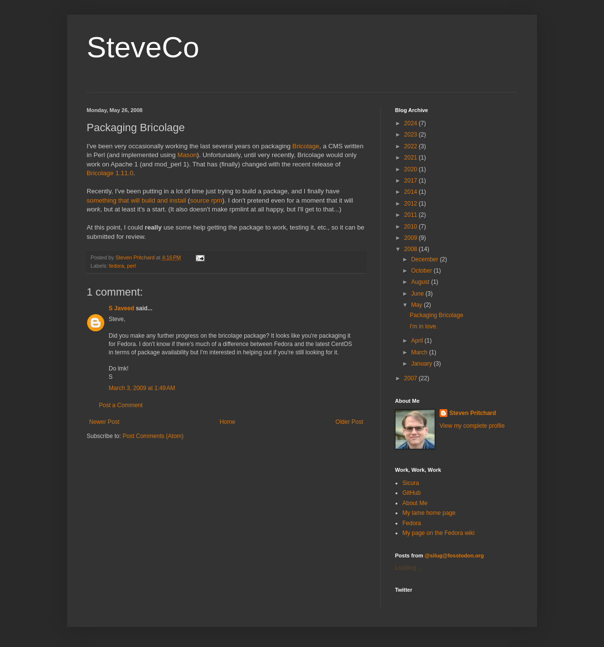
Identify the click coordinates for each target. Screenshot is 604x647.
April (417, 340)
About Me (414, 503)
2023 (411, 134)
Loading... (408, 567)
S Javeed (121, 308)
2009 (411, 237)
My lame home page (429, 512)
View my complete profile (472, 425)
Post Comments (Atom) (153, 436)
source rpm (206, 200)
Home (227, 421)
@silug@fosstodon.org (454, 555)
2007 (411, 378)
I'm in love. (424, 326)
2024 (411, 123)
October (422, 270)
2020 (411, 169)
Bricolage (305, 146)
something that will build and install (136, 200)
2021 (411, 157)
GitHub (411, 492)
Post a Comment (120, 405)
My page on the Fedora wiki (438, 533)
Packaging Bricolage (436, 315)
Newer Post (104, 421)
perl (131, 266)
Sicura (410, 483)
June (418, 293)
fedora (116, 266)
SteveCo (143, 47)
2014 (411, 191)
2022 (411, 146)
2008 (411, 249)
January (422, 363)
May (417, 304)
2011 (411, 214)
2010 (411, 226)
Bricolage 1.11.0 (110, 173)
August (421, 281)
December (425, 259)
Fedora (411, 523)
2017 (411, 180)
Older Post (349, 421)
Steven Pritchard (472, 413)
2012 (411, 203)
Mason (187, 155)
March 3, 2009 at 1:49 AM (142, 388)
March (420, 352)
